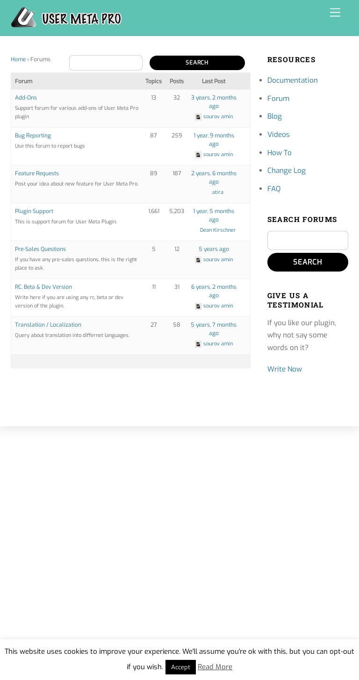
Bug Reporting (33, 135)
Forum (278, 98)
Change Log (286, 170)
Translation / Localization (48, 325)
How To (279, 152)
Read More (215, 667)
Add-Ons (26, 97)
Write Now (284, 369)
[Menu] (335, 13)
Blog (274, 116)
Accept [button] (180, 667)
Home (18, 59)
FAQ (273, 188)
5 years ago (214, 249)
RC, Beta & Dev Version (43, 287)
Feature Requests (37, 173)
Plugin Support (34, 211)
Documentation (292, 80)
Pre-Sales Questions (40, 249)
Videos (278, 134)
